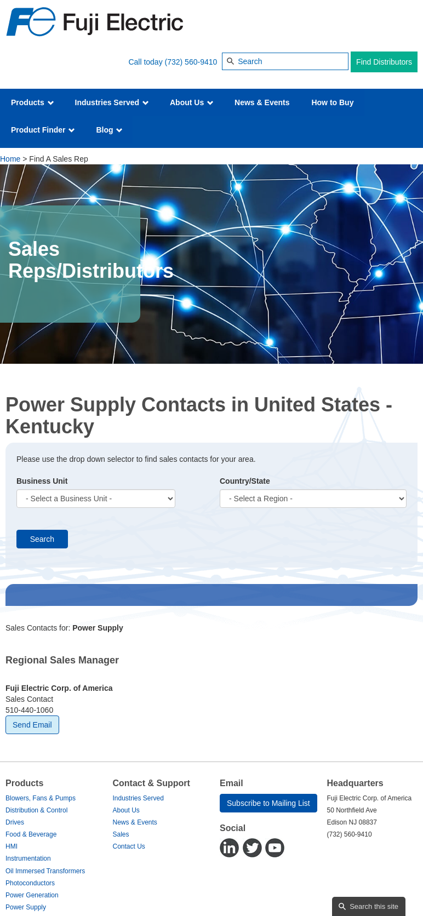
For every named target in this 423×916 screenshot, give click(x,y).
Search (42, 539)
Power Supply (25, 907)
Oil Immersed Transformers (45, 871)
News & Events (262, 102)
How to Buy (332, 102)
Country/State (245, 481)
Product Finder (43, 129)
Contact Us (129, 846)
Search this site (374, 906)
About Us (192, 102)
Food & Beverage (30, 834)
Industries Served (112, 102)
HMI (11, 846)
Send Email (32, 724)
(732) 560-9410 (191, 62)
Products (32, 102)
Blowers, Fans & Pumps (40, 798)
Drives (14, 822)
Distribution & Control (36, 810)
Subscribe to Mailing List (268, 803)
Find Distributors (384, 62)
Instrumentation (28, 858)
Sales (121, 834)
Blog (109, 129)
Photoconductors (30, 883)
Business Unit (41, 481)
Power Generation (32, 895)
